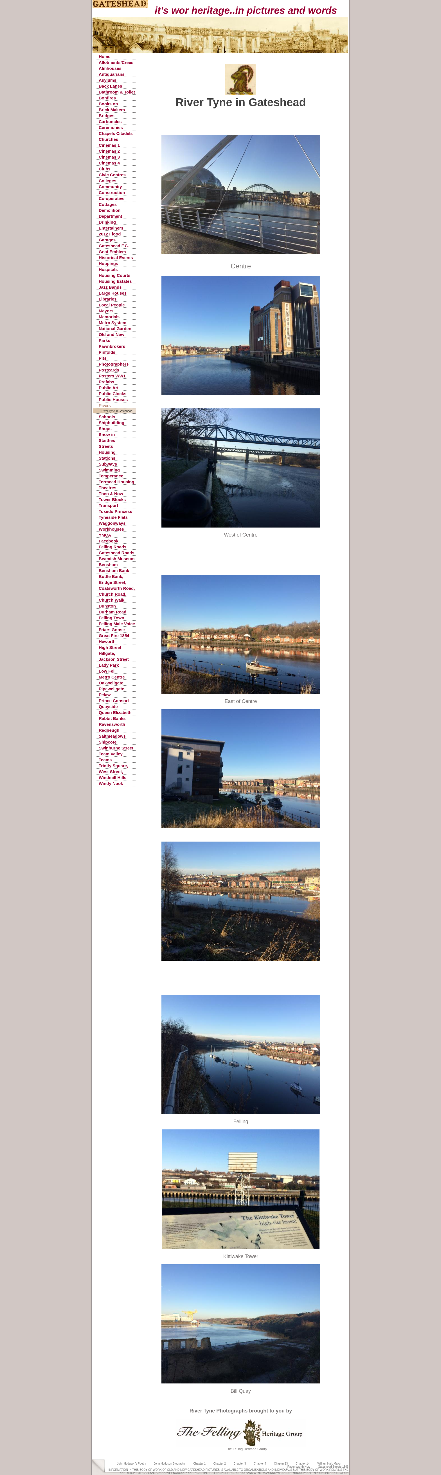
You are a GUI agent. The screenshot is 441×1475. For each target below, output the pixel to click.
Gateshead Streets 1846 (333, 1466)
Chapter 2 (219, 1463)
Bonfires (107, 97)
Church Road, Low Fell (112, 594)
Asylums (107, 80)
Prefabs (106, 381)
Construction (112, 192)
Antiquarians (112, 74)
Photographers (114, 364)
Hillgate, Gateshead (109, 653)
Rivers (105, 405)
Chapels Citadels (116, 133)
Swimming (109, 470)
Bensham (108, 564)
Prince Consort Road (114, 701)
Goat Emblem (112, 251)
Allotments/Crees (116, 62)
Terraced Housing (116, 481)
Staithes (107, 440)
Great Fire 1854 (114, 635)
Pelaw (105, 694)
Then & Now (111, 493)
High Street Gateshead (110, 647)
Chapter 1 (199, 1463)
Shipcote (107, 742)
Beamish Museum (117, 558)
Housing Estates (115, 281)
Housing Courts (114, 275)
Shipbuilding (111, 422)
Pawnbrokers (112, 346)
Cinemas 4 (109, 163)
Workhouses (111, 529)
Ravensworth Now (298, 1466)
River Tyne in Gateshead (117, 411)
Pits (103, 358)
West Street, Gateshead (111, 772)
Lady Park (109, 665)
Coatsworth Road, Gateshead (117, 588)
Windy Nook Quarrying (111, 783)
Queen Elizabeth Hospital (115, 712)
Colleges (107, 180)
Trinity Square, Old (113, 766)
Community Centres (110, 187)
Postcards (109, 370)
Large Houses (113, 293)
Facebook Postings (108, 541)
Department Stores (110, 216)
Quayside (108, 706)
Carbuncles (110, 121)
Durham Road (112, 611)
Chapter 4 (260, 1463)
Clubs (105, 168)
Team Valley (111, 753)
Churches (108, 139)
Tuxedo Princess (115, 511)
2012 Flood (110, 234)
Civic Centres (112, 174)
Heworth (107, 641)
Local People (112, 304)
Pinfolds (107, 352)
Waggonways (112, 523)
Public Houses (113, 399)
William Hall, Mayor (329, 1463)
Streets (106, 446)
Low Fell (107, 671)
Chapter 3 (240, 1463)
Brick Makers (112, 109)
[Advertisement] (244, 122)
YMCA (105, 535)
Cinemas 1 (109, 145)
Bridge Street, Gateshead (112, 582)
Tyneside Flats (113, 517)
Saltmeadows (112, 736)
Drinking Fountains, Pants (116, 222)
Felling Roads (112, 546)
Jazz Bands (110, 287)
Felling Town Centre (111, 618)
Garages (107, 239)
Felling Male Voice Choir (117, 624)
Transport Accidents (109, 505)
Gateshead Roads (116, 552)
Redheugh (109, 730)
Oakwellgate (111, 682)
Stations (107, 458)
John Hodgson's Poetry (131, 1463)
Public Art (108, 387)
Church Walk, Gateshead (112, 600)
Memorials (109, 316)
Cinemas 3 (109, 157)
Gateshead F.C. (114, 245)
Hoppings (108, 263)
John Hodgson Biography (169, 1463)
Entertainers (111, 228)
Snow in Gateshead (109, 434)
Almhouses (110, 68)
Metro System (112, 322)
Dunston (107, 606)
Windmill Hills (112, 777)
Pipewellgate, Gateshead (112, 689)
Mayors (106, 310)
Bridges (106, 115)
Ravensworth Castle (112, 724)
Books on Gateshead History (109, 104)
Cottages (108, 204)
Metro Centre (112, 677)
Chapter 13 (281, 1463)
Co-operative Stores (112, 198)
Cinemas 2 (109, 151)
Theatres (107, 487)
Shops (105, 428)
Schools (107, 416)
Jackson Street (114, 659)
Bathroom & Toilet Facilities (117, 92)
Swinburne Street (116, 748)
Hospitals (108, 269)
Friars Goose (112, 629)
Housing (107, 452)
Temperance (111, 475)
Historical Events (116, 257)
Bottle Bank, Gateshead (111, 576)
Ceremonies (111, 127)
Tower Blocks (112, 499)
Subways (108, 464)
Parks (104, 340)
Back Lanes (110, 86)
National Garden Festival (115, 329)
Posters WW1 (112, 375)
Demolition (110, 210)
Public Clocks (112, 393)
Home (105, 56)
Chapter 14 (302, 1463)
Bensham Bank (114, 570)
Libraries (107, 299)
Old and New (111, 334)
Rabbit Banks (112, 718)
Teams (105, 759)
